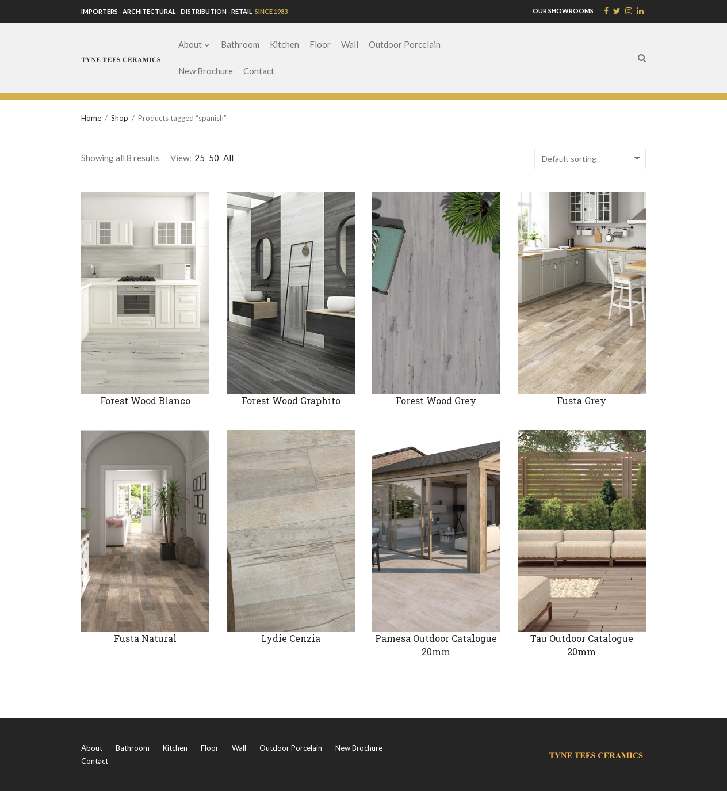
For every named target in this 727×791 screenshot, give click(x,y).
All (228, 158)
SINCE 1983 (271, 11)
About (190, 44)
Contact (258, 71)
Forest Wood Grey (436, 400)
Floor (320, 44)
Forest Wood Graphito (291, 400)
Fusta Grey (581, 400)
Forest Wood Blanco (145, 400)
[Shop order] (590, 159)
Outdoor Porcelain (405, 44)
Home (91, 118)
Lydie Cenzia (290, 638)
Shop (119, 118)
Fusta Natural (145, 638)
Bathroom (240, 44)
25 (199, 158)
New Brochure (205, 71)
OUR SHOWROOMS (563, 10)
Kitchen (284, 44)
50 (214, 158)
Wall (349, 44)
